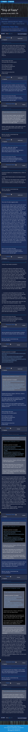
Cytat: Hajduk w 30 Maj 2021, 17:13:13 (11, 376)
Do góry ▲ (19, 726)
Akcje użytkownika (22, 718)
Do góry (3, 717)
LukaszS (8, 77)
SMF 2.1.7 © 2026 (11, 729)
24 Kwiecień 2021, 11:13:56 (6, 82)
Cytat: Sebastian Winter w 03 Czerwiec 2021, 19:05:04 (14, 691)
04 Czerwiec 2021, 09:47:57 (6, 687)
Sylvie (14, 23)
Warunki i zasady (13, 726)
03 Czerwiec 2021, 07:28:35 (6, 519)
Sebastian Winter (10, 103)
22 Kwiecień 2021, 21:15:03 (6, 42)
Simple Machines (17, 729)
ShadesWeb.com (17, 730)
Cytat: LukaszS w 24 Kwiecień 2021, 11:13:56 (12, 112)
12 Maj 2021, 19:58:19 (5, 169)
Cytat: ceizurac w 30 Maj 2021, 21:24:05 (11, 437)
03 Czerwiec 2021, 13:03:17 (6, 581)
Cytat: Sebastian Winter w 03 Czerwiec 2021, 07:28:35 (14, 584)
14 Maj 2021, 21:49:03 (5, 261)
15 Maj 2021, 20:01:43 (5, 329)
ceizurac (8, 37)
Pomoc (8, 726)
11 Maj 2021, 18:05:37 (5, 144)
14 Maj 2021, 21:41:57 (5, 199)
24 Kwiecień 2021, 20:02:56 (6, 108)
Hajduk (8, 344)
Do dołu (3, 33)
